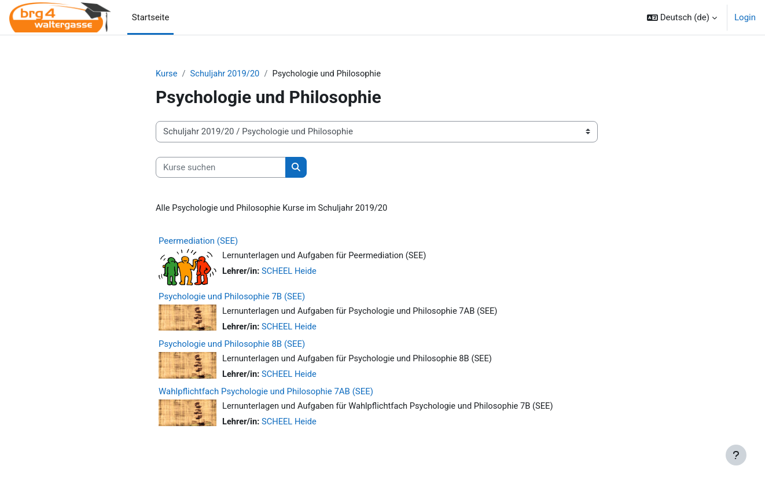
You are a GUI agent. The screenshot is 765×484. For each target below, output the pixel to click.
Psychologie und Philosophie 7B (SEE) (232, 297)
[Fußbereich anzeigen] (736, 455)
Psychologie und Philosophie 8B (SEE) (232, 345)
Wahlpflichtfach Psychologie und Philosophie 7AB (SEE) (266, 393)
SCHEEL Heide (290, 272)
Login (745, 17)
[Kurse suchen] (221, 167)
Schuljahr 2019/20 (226, 73)
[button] (681, 17)
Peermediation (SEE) (198, 241)
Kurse (167, 73)
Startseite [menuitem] (151, 17)
